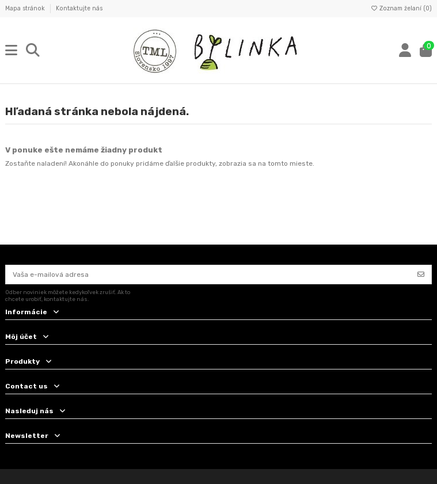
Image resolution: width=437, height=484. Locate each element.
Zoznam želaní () (401, 8)
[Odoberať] (421, 274)
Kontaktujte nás (79, 8)
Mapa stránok (26, 8)
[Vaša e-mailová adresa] (208, 274)
